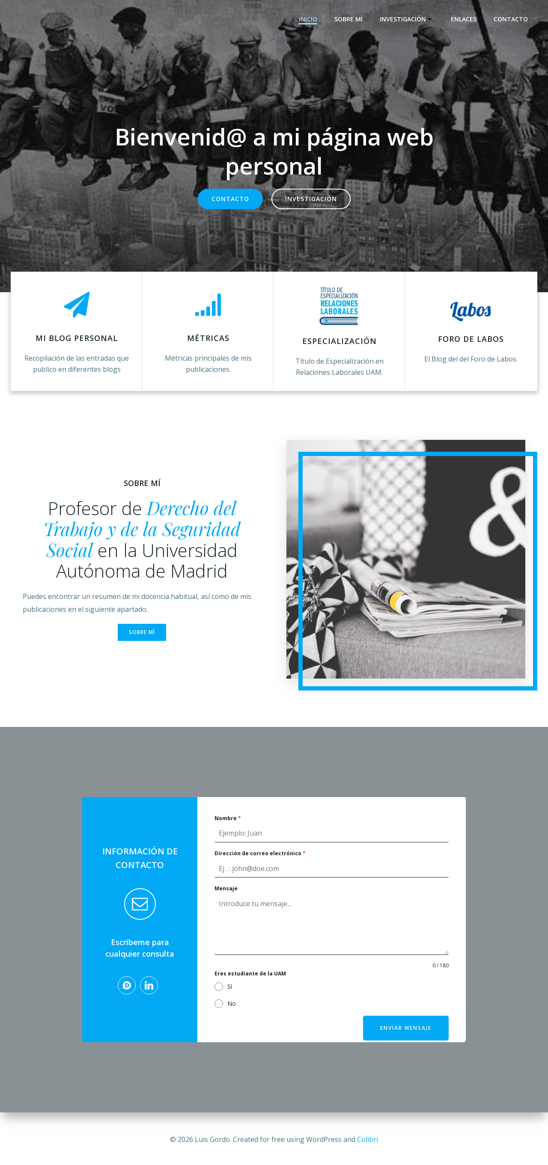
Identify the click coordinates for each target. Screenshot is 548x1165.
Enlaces (465, 19)
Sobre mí (350, 19)
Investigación (408, 19)
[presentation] (393, 991)
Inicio (309, 19)
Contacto (512, 19)
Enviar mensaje (405, 1031)
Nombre (227, 823)
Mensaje (226, 893)
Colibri (367, 1139)
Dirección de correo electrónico (260, 858)
